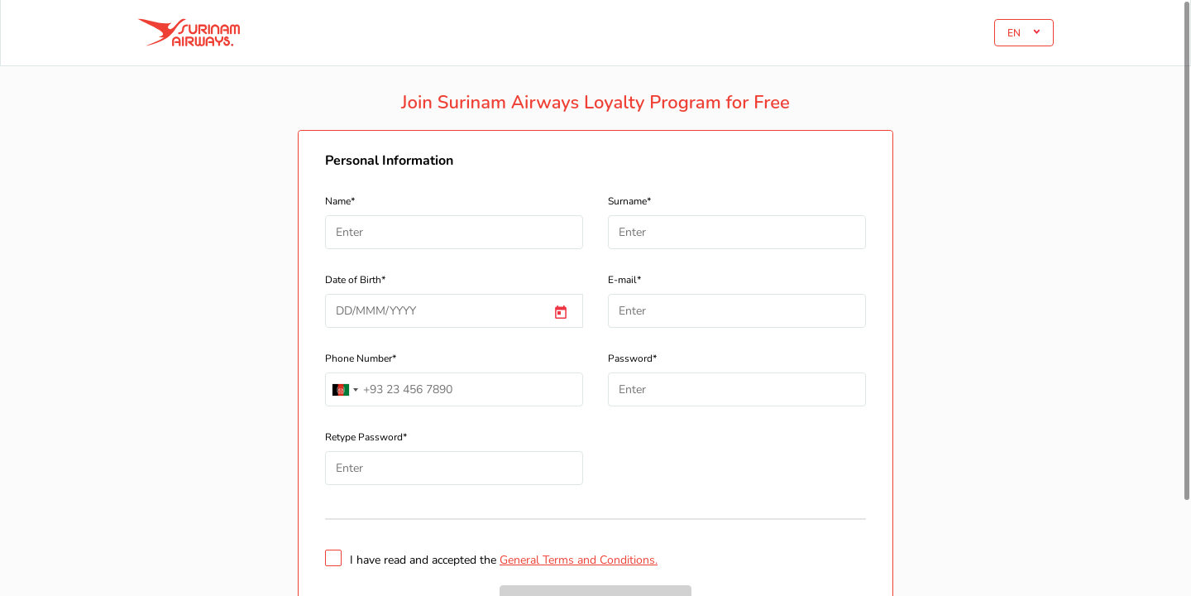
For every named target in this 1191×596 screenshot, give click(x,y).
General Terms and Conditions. (579, 560)
